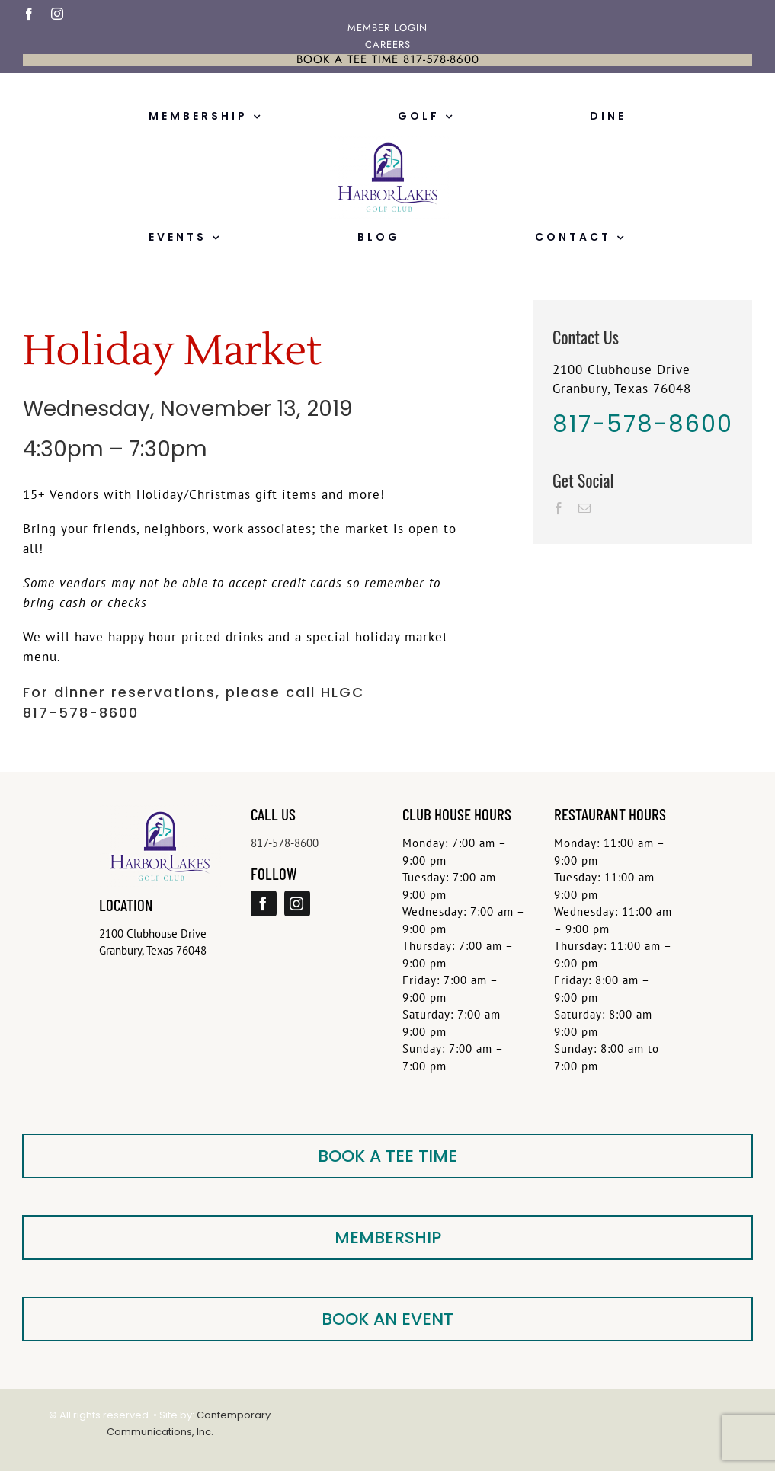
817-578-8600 (285, 843)
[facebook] (29, 14)
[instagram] (57, 14)
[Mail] (584, 508)
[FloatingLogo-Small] (388, 141)
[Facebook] (558, 508)
